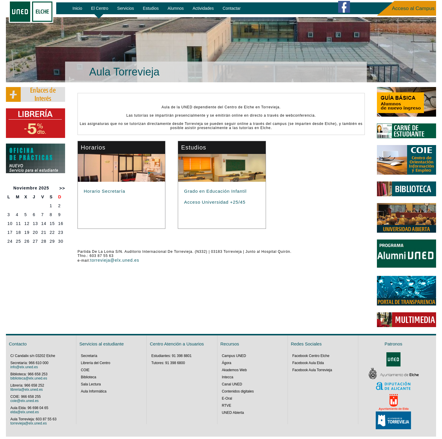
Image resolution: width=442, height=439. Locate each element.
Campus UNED (234, 356)
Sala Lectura (91, 384)
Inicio (77, 8)
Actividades (203, 8)
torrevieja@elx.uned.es (114, 260)
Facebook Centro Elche (310, 356)
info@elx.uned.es (24, 367)
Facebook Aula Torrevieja (312, 370)
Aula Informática (94, 391)
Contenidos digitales (238, 391)
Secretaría (89, 356)
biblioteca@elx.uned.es (28, 378)
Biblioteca (88, 377)
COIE (85, 370)
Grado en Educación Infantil (215, 191)
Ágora (226, 363)
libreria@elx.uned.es (26, 389)
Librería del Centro (95, 363)
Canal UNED (232, 384)
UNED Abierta (233, 413)
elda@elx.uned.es (24, 412)
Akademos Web (234, 370)
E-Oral (227, 398)
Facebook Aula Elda (308, 363)
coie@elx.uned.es (24, 401)
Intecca (227, 377)
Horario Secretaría (104, 191)
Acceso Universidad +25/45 (214, 202)
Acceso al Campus (413, 8)
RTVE (226, 405)
